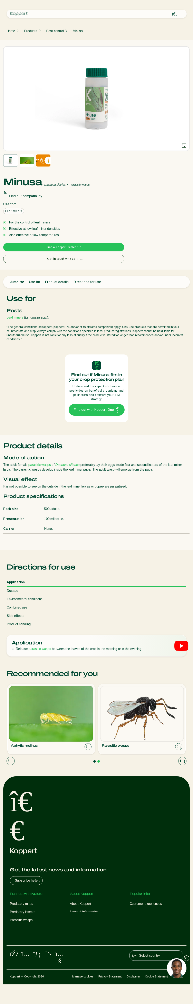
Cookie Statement (156, 996)
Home (11, 31)
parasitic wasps (39, 464)
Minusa (78, 31)
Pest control (55, 31)
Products (30, 31)
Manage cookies (83, 996)
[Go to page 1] (94, 761)
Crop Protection (21, 944)
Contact (75, 928)
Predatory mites (21, 903)
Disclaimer (133, 996)
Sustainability (79, 920)
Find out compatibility (22, 196)
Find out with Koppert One (96, 409)
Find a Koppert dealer (64, 247)
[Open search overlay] (174, 14)
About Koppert (80, 903)
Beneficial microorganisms (28, 936)
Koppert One (139, 912)
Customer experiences (146, 903)
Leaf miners (15, 317)
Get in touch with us (63, 258)
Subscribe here (28, 880)
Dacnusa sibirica (67, 464)
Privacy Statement (110, 996)
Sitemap (178, 996)
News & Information (84, 912)
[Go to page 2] (98, 761)
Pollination (17, 952)
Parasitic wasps (21, 920)
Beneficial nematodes (25, 928)
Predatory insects (22, 912)
